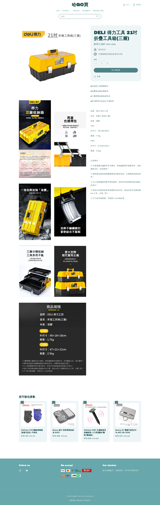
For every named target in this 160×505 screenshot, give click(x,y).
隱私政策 (80, 500)
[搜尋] (97, 16)
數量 (95, 59)
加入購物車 (115, 70)
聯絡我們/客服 (98, 11)
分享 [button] (97, 77)
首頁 (58, 11)
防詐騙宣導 (86, 11)
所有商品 (65, 11)
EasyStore (90, 496)
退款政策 (87, 500)
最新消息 (76, 11)
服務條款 (73, 500)
